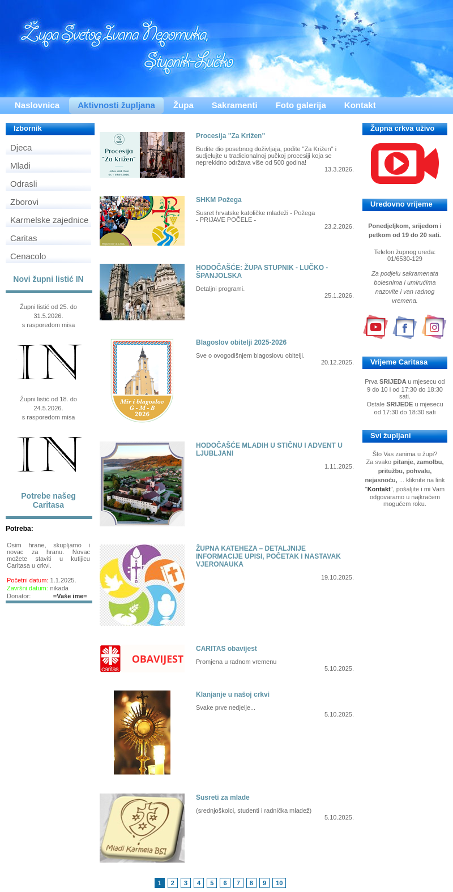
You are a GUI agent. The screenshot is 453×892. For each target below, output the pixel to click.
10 (279, 883)
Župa (183, 105)
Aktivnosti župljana (116, 105)
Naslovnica (37, 105)
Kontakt (360, 105)
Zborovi (24, 202)
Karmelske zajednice (49, 220)
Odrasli (23, 183)
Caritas (23, 238)
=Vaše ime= (70, 596)
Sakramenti (235, 105)
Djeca (21, 147)
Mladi (20, 165)
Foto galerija (301, 105)
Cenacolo (28, 256)
